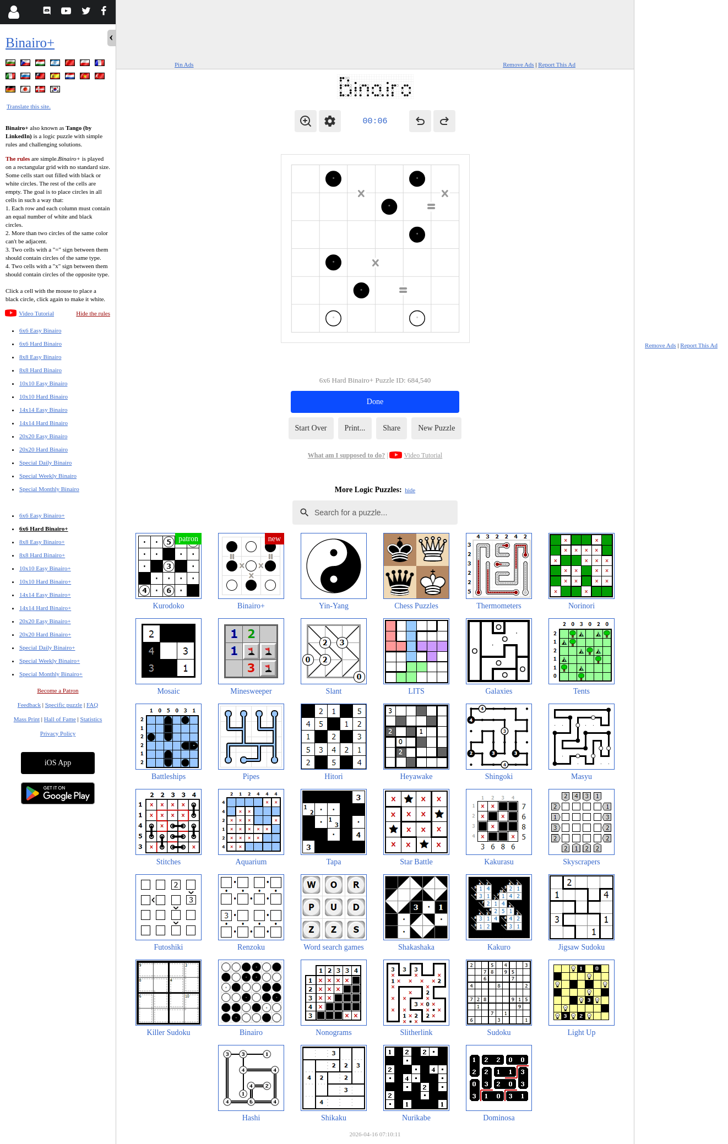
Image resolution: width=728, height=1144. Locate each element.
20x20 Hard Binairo (43, 449)
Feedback (29, 704)
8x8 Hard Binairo (40, 370)
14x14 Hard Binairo (43, 423)
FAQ (92, 704)
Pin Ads (184, 64)
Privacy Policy (57, 733)
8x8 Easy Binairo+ (42, 541)
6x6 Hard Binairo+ (43, 528)
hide (410, 490)
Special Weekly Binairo (48, 475)
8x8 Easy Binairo (40, 356)
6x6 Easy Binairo (40, 330)
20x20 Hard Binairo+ (45, 634)
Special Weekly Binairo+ (49, 660)
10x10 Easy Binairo (43, 383)
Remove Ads (518, 64)
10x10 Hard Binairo (43, 396)
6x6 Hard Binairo (40, 343)
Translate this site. (29, 106)
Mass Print (27, 719)
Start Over (311, 428)
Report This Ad (556, 64)
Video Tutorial (36, 313)
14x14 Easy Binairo (43, 409)
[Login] (13, 12)
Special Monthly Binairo (49, 489)
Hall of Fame (60, 719)
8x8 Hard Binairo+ (42, 555)
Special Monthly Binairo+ (51, 674)
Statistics (91, 719)
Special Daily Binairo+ (47, 647)
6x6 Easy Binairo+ (42, 515)
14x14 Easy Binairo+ (45, 594)
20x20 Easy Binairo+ (45, 621)
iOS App (58, 763)
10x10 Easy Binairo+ (45, 568)
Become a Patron (57, 690)
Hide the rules (93, 313)
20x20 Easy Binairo (43, 436)
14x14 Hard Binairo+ (45, 607)
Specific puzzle (64, 704)
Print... (355, 428)
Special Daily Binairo (45, 462)
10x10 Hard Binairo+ (45, 581)
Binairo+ (30, 42)
